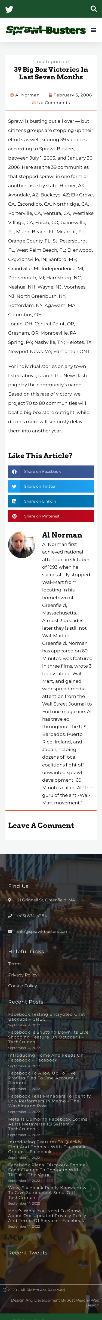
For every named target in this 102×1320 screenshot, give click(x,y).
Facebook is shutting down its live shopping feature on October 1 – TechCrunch (48, 1037)
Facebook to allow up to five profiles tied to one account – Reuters (43, 1077)
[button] (93, 9)
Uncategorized (51, 61)
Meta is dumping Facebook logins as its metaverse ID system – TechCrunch (47, 1124)
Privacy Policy (23, 975)
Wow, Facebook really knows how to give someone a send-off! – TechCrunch (47, 1192)
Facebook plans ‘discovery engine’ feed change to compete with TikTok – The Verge (47, 1169)
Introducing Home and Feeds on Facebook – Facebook (46, 1058)
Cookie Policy (22, 985)
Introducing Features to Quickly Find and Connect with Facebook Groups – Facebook (46, 1146)
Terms (14, 963)
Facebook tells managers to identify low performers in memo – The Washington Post (49, 1100)
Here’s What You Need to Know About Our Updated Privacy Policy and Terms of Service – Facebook (47, 1215)
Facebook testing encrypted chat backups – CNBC (46, 1017)
